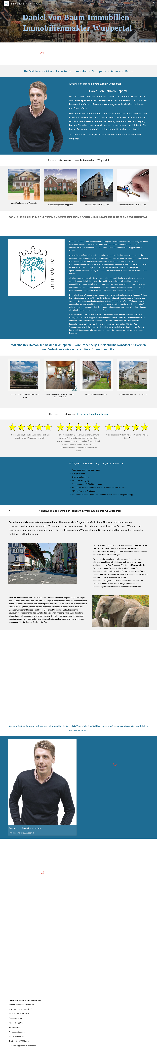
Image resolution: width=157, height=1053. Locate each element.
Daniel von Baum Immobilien (92, 413)
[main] (78, 21)
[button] (154, 3)
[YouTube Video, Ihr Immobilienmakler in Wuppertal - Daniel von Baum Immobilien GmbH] (36, 479)
